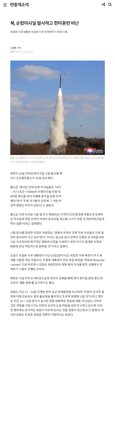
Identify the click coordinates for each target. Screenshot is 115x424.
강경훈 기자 (15, 48)
